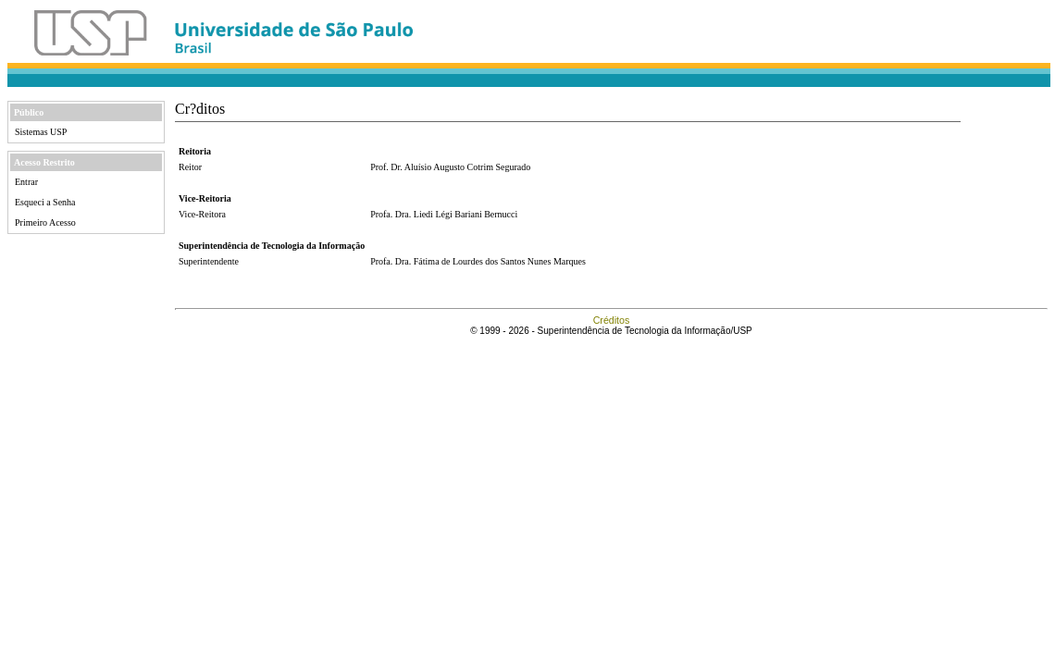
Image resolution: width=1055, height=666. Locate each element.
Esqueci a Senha (45, 202)
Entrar (26, 182)
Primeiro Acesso (45, 222)
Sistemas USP (41, 132)
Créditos (611, 320)
